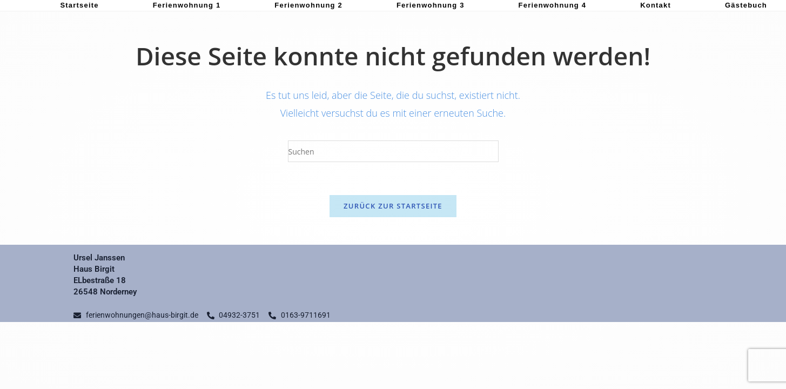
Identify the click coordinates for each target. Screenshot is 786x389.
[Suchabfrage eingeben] (393, 151)
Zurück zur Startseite (393, 206)
